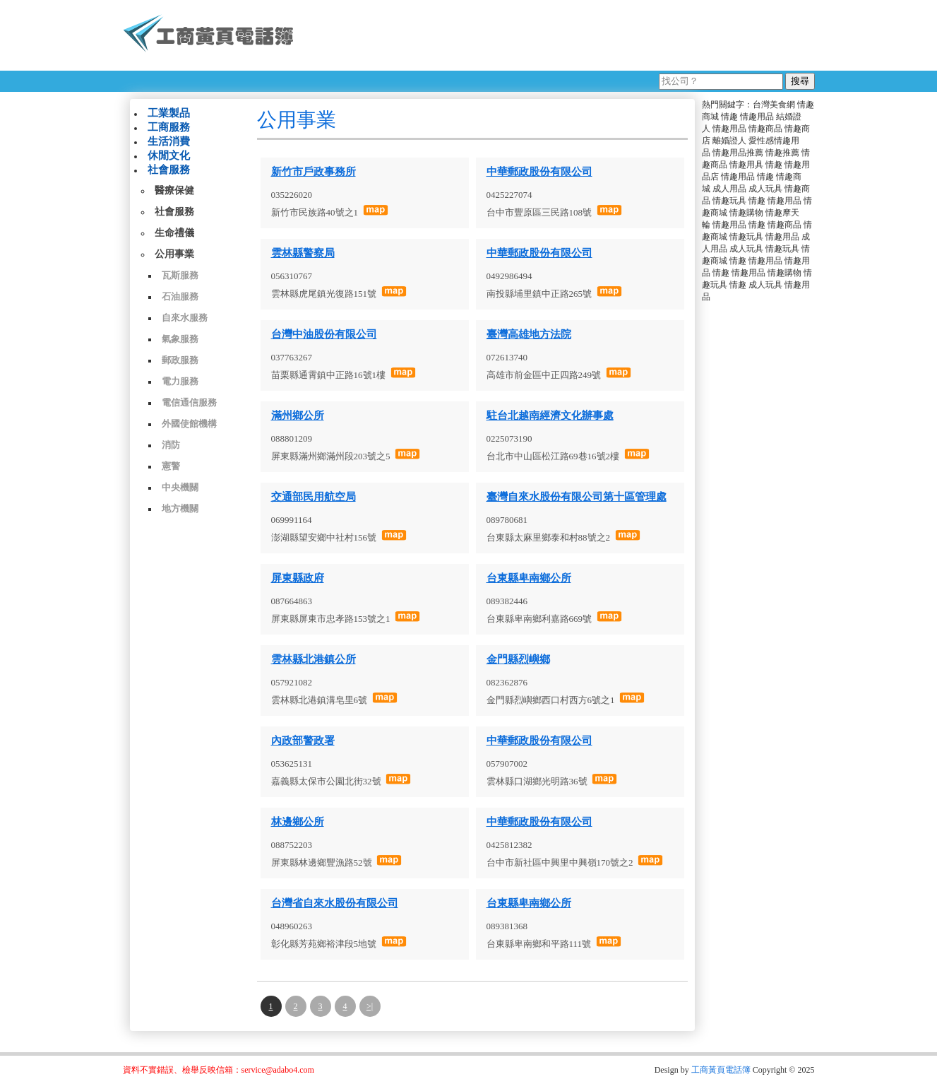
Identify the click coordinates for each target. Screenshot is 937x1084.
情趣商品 (765, 129)
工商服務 (169, 127)
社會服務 (169, 169)
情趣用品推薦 (737, 153)
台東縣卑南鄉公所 (529, 578)
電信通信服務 (189, 402)
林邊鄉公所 (297, 821)
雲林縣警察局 (303, 253)
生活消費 (169, 141)
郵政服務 (180, 360)
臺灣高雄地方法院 (529, 334)
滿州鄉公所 (297, 415)
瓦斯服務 (180, 275)
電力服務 (180, 381)
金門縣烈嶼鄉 (518, 659)
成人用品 (729, 189)
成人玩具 (765, 189)
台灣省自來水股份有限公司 (334, 903)
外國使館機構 (189, 423)
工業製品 (169, 113)
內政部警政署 (303, 740)
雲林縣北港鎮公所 (313, 659)
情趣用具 (746, 165)
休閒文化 (169, 155)
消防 (171, 445)
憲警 (171, 466)
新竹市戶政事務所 (313, 171)
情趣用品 (757, 117)
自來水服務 (185, 317)
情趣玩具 (729, 201)
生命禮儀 (174, 233)
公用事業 (174, 254)
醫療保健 (174, 190)
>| (369, 1006)
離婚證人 (729, 141)
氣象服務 (180, 339)
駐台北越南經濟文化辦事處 (550, 415)
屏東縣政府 (297, 578)
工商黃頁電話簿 (721, 1070)
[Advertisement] (560, 35)
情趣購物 (746, 213)
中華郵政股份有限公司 (539, 171)
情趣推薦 (782, 153)
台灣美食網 (774, 105)
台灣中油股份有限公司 (324, 334)
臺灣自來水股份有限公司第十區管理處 (577, 496)
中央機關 (180, 487)
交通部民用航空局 (313, 496)
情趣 (729, 117)
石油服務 (180, 296)
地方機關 (180, 508)
